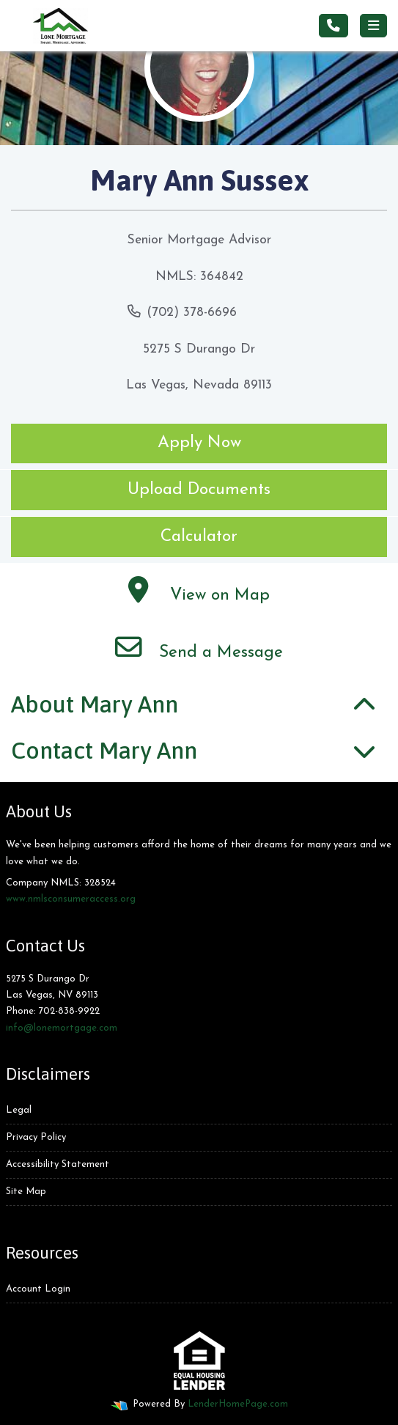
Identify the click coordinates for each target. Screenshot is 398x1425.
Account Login (38, 1289)
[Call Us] (333, 25)
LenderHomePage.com (238, 1404)
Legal (19, 1110)
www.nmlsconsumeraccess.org (71, 899)
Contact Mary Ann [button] (104, 750)
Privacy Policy (36, 1137)
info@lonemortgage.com (61, 1028)
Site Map (26, 1191)
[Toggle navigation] (373, 25)
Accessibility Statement (57, 1164)
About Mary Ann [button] (94, 704)
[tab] (199, 704)
